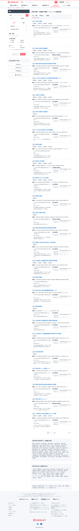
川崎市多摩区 (44, 449)
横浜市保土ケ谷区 (36, 449)
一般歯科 (39, 477)
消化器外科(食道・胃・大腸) (62, 469)
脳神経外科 (60, 470)
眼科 (53, 473)
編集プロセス (34, 499)
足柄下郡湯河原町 (59, 453)
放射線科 (66, 476)
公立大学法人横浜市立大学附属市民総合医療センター (49, 78)
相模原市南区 (35, 445)
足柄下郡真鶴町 (58, 456)
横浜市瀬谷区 (40, 452)
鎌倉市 (53, 446)
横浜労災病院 (39, 144)
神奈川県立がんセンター (42, 399)
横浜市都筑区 (52, 447)
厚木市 (40, 447)
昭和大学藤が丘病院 (40, 212)
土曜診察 (34, 23)
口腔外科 (34, 477)
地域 (14, 22)
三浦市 (67, 452)
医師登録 (62, 2)
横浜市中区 (63, 443)
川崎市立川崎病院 (40, 95)
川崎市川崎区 (64, 445)
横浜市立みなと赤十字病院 (42, 177)
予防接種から (18, 70)
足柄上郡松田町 (35, 456)
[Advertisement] (51, 42)
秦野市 (46, 450)
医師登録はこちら (45, 499)
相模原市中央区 (35, 446)
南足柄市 (40, 453)
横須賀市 (38, 443)
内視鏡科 (57, 476)
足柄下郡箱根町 (43, 456)
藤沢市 (33, 443)
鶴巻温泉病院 (39, 306)
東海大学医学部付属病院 (42, 48)
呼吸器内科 (44, 470)
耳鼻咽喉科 (56, 473)
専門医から (18, 64)
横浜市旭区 (62, 446)
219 (54, 432)
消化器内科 (53, 469)
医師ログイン (56, 499)
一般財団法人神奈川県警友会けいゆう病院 (46, 413)
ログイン (68, 2)
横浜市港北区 (51, 443)
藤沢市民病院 (39, 277)
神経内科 (55, 470)
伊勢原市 (55, 452)
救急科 (61, 474)
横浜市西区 (50, 449)
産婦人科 (49, 473)
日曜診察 (45, 23)
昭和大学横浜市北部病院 (42, 111)
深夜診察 (40, 23)
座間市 (51, 452)
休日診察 (50, 23)
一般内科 (34, 469)
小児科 (39, 473)
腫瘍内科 (49, 476)
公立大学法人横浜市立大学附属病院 (44, 129)
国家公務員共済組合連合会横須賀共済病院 (46, 63)
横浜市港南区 (35, 447)
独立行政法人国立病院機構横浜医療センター (46, 290)
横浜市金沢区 (46, 447)
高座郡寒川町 (51, 453)
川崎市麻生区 (51, 450)
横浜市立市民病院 (40, 161)
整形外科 (62, 473)
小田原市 (57, 446)
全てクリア (15, 54)
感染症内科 (34, 473)
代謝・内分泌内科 (41, 472)
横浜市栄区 (46, 452)
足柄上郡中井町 (57, 455)
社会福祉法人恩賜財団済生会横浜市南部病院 (46, 320)
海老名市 (34, 452)
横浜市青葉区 (44, 443)
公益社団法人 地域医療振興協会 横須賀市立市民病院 (48, 333)
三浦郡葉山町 (35, 455)
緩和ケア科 (43, 476)
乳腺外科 (48, 472)
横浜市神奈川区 (46, 445)
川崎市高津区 (65, 447)
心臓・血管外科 (46, 469)
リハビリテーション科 (37, 474)
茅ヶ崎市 (49, 446)
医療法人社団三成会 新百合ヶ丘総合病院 (45, 242)
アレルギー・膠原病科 (60, 472)
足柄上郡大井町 (64, 455)
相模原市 (34, 458)
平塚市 (40, 445)
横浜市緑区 (41, 450)
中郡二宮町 (34, 453)
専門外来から (18, 67)
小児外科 (44, 473)
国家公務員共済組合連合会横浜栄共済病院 (46, 384)
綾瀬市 (63, 452)
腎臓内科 (66, 470)
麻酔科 (61, 476)
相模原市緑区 (58, 450)
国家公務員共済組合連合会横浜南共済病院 (46, 227)
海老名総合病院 (39, 351)
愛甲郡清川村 (66, 456)
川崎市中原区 (57, 443)
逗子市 (59, 452)
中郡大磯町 (45, 453)
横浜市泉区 (64, 450)
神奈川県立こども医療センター (43, 368)
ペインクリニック (36, 476)
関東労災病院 (39, 195)
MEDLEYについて (23, 499)
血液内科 (52, 472)
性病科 (53, 476)
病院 (34, 21)
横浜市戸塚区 (43, 446)
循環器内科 (39, 469)
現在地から (18, 74)
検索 (23, 54)
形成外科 (49, 474)
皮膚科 (44, 474)
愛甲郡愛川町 (50, 455)
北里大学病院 (39, 21)
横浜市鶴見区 (57, 445)
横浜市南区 (58, 447)
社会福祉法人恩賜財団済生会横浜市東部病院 (46, 260)
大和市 (52, 445)
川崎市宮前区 (56, 449)
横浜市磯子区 (35, 450)
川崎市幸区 (62, 449)
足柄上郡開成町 (42, 455)
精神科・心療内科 (55, 474)
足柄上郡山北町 (51, 456)
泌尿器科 (34, 472)
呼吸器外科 (49, 470)
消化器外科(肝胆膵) (36, 470)
